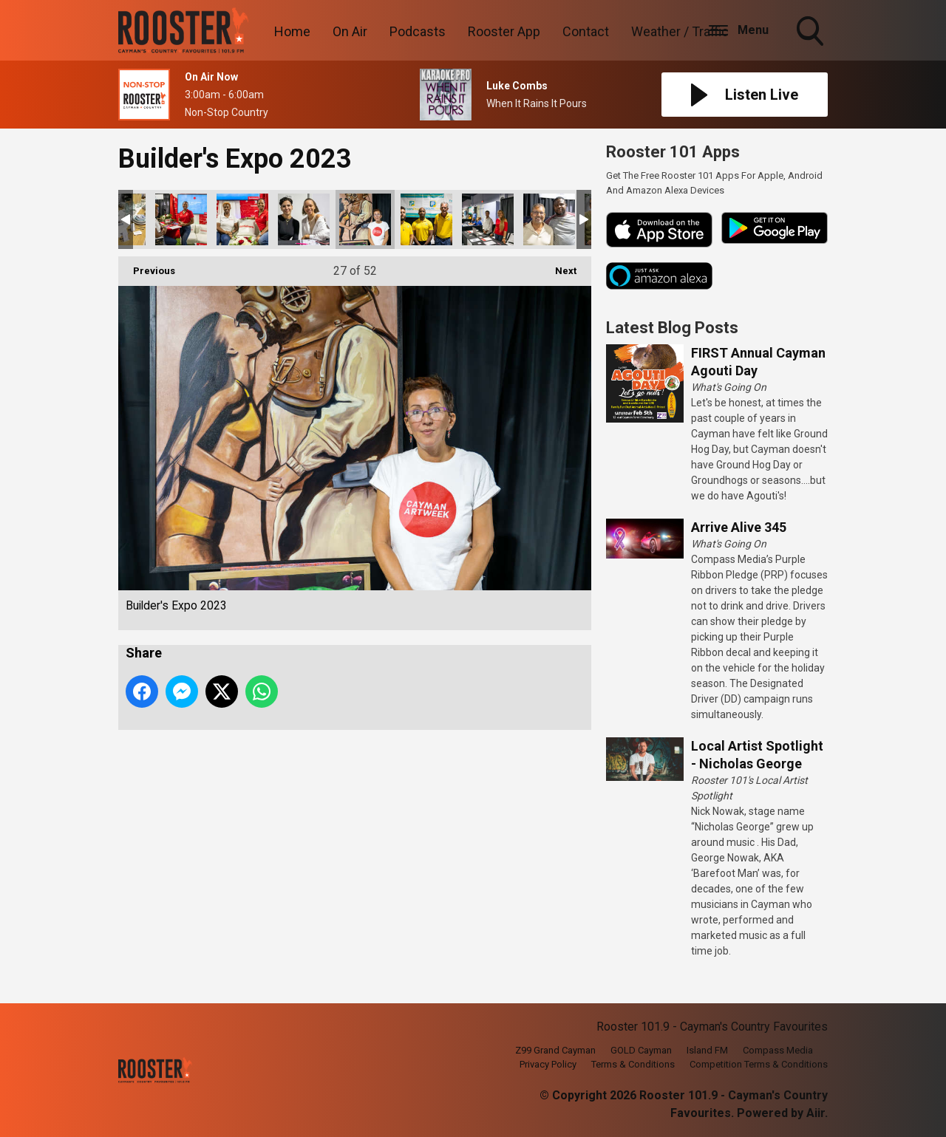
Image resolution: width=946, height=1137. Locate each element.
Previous (146, 266)
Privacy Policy (548, 1064)
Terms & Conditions (633, 1064)
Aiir (815, 1113)
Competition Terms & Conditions (759, 1064)
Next (558, 266)
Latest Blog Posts (672, 327)
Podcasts (417, 31)
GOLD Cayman (641, 1050)
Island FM (707, 1050)
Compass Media (778, 1050)
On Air (350, 31)
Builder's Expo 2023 (181, 219)
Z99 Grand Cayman (555, 1050)
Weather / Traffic (680, 31)
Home (292, 31)
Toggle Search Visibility (811, 32)
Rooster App (504, 31)
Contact (585, 31)
